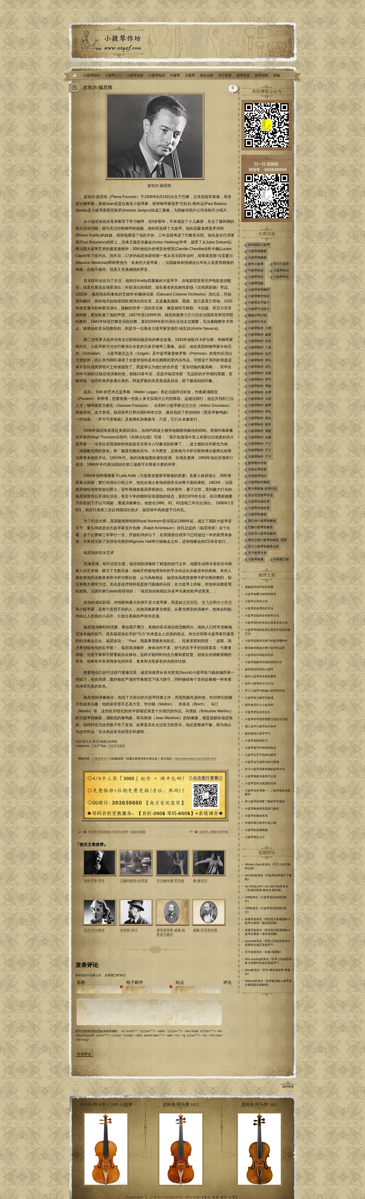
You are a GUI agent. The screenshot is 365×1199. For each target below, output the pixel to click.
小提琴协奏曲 (257, 514)
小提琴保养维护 (259, 289)
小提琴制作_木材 (259, 399)
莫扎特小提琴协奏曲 (262, 521)
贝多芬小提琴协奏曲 (262, 533)
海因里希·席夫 (94, 881)
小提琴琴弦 (281, 277)
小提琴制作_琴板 (259, 386)
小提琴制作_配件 (259, 424)
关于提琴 (225, 75)
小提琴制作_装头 (259, 418)
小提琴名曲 (135, 75)
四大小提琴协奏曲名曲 (263, 546)
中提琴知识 (255, 270)
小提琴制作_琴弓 (259, 379)
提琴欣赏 (243, 75)
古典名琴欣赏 (257, 469)
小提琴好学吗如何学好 (259, 655)
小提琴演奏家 (257, 251)
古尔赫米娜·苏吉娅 (170, 881)
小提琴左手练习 (259, 302)
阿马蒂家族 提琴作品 (262, 488)
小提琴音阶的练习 (256, 740)
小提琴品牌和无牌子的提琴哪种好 (266, 640)
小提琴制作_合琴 (259, 392)
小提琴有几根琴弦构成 (259, 697)
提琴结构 (261, 75)
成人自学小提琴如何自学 (260, 726)
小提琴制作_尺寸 (259, 444)
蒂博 (109, 347)
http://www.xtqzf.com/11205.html (195, 758)
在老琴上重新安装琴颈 (213, 832)
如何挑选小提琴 (259, 245)
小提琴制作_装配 (259, 431)
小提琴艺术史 (257, 322)
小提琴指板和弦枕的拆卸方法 (263, 662)
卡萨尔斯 (191, 315)
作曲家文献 (281, 559)
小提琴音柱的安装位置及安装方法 (266, 622)
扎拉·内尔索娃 (94, 930)
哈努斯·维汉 (129, 930)
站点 (180, 982)
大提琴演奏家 (116, 746)
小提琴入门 (113, 75)
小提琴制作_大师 (259, 328)
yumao (249, 941)
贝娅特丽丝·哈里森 (134, 881)
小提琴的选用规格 (256, 830)
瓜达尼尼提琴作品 (260, 495)
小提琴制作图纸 (259, 482)
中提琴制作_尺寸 (259, 450)
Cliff (247, 897)
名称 (81, 982)
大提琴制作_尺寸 (259, 456)
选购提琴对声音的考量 (259, 587)
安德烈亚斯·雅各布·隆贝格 (264, 890)
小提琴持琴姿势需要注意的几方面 (266, 719)
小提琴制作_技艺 (259, 354)
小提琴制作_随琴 (259, 405)
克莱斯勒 (190, 602)
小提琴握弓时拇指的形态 (260, 747)
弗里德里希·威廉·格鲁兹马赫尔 (171, 932)
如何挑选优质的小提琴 (259, 669)
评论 (227, 982)
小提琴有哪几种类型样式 (260, 594)
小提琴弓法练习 (259, 309)
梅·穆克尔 (200, 881)
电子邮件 (134, 982)
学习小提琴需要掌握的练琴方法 (265, 769)
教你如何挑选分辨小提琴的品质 (265, 648)
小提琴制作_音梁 (259, 373)
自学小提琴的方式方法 (259, 683)
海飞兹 (207, 602)
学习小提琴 (281, 264)
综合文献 (206, 75)
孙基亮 (249, 919)
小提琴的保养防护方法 (259, 608)
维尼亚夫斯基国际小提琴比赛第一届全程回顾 (116, 832)
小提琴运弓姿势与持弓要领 (262, 762)
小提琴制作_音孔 (259, 367)
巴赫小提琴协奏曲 (260, 527)
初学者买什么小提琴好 (259, 705)
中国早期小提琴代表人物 (260, 823)
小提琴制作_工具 (259, 347)
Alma (248, 970)
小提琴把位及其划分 (258, 712)
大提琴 (190, 75)
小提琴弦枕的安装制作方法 (262, 615)
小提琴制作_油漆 (259, 437)
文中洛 (249, 952)
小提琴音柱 (255, 277)
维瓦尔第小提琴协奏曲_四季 (267, 540)
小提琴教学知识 (259, 296)
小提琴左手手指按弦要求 (260, 755)
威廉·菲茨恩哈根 (205, 930)
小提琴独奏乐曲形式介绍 (260, 776)
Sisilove (250, 981)
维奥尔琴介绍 (257, 315)
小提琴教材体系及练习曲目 (262, 808)
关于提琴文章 (257, 553)
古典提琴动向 (257, 476)
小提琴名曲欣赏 (259, 508)
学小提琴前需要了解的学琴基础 (265, 801)
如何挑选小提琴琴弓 (258, 733)
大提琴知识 (281, 270)
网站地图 (193, 1196)
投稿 (276, 75)
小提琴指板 (255, 283)
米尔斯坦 (224, 602)
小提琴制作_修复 (259, 334)
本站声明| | (177, 1196)
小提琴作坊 (99, 758)
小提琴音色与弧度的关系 (260, 783)
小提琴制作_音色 (259, 341)
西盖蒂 (127, 353)
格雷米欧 (189, 405)
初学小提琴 (255, 264)
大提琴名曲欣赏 (259, 501)
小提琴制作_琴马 (259, 360)
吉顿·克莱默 (272, 952)
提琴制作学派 (257, 463)
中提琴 (175, 75)
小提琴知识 (156, 75)
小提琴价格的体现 (256, 815)
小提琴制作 (91, 75)
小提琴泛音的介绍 (256, 601)
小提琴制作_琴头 (259, 411)
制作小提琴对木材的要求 (260, 676)
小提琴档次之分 (255, 837)
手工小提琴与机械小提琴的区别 (265, 690)
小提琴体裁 (255, 559)
